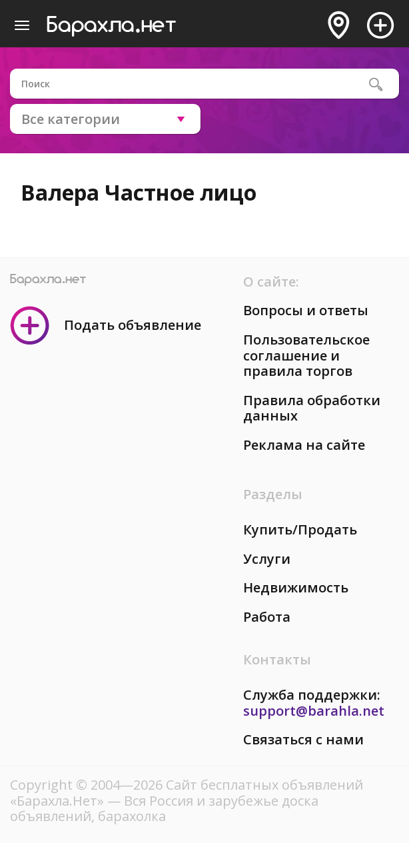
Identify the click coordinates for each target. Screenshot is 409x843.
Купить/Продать (300, 529)
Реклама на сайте (304, 445)
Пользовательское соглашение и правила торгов (306, 355)
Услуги (266, 559)
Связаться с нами (303, 739)
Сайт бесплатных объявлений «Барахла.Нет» (186, 793)
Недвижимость (295, 587)
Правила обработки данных (311, 408)
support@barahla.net (313, 711)
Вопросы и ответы (305, 310)
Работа (266, 617)
